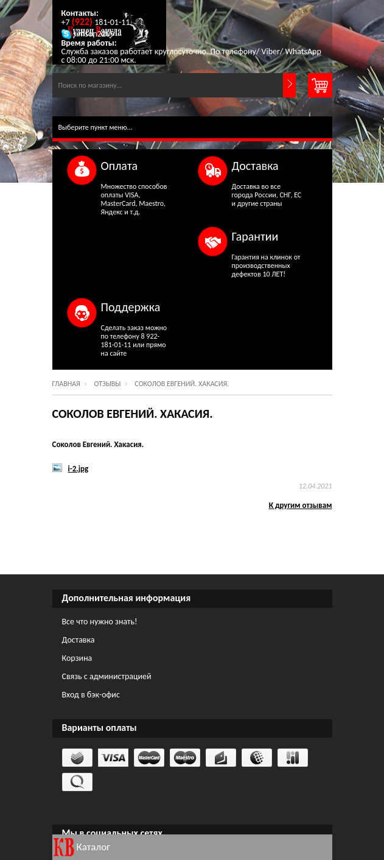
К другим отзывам (300, 505)
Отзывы (107, 383)
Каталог (94, 847)
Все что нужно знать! (100, 621)
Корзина (77, 658)
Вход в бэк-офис (91, 694)
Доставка (78, 640)
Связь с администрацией (107, 676)
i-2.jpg (78, 468)
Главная (66, 383)
